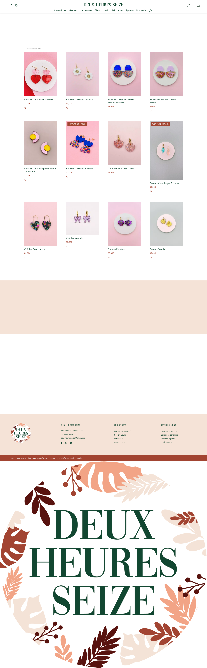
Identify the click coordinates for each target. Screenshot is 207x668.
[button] (25, 108)
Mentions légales (168, 439)
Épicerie (129, 10)
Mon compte (189, 7)
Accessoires (86, 10)
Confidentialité (167, 442)
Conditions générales (169, 435)
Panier (199, 7)
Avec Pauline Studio (73, 458)
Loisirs (106, 10)
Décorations (117, 10)
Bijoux (98, 10)
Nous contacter (120, 442)
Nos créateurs (120, 435)
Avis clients (118, 439)
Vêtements (74, 10)
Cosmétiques (60, 10)
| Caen (72, 431)
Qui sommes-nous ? (122, 431)
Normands (141, 10)
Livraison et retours (169, 431)
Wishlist (194, 7)
